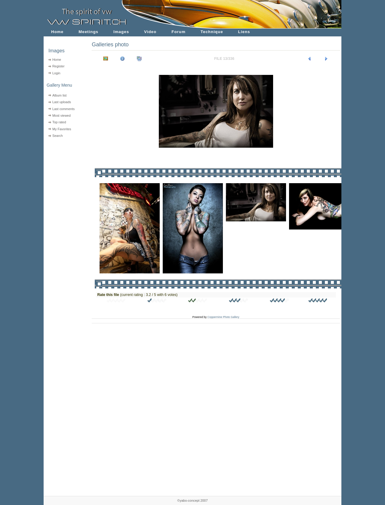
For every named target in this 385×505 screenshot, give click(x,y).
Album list (59, 95)
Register (58, 66)
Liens (244, 31)
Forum (178, 31)
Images (121, 31)
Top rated (59, 122)
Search (57, 135)
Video (150, 31)
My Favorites (61, 129)
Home (57, 31)
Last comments (63, 109)
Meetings (88, 31)
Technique (212, 31)
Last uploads (61, 102)
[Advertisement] (64, 177)
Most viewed (61, 115)
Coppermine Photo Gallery (223, 317)
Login (56, 73)
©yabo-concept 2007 (192, 500)
